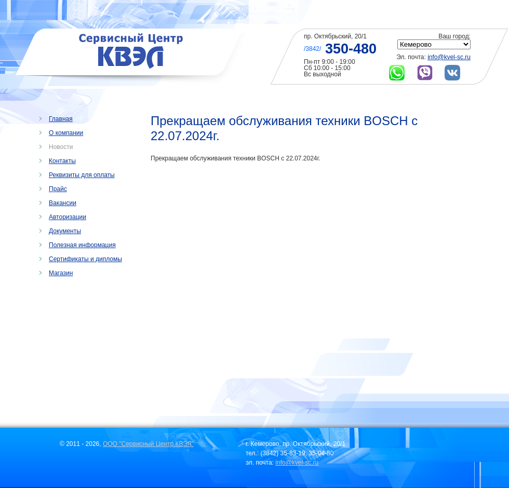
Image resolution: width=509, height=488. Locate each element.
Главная (61, 119)
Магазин (61, 273)
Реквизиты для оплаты (82, 175)
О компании (66, 133)
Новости (61, 147)
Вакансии (62, 203)
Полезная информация (82, 245)
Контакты (62, 161)
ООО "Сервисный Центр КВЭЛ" (148, 444)
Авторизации (67, 217)
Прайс (58, 189)
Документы (65, 231)
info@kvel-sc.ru (449, 57)
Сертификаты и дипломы (85, 259)
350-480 (351, 49)
